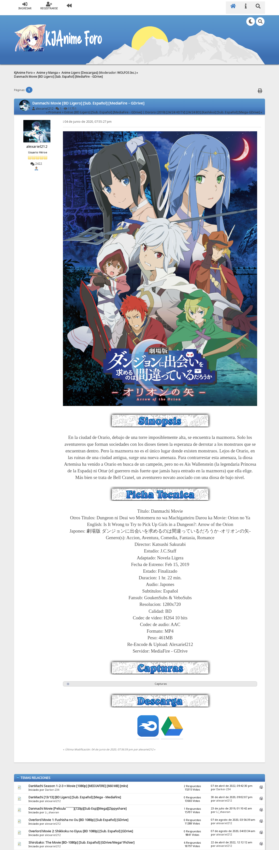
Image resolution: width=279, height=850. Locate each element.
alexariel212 (44, 105)
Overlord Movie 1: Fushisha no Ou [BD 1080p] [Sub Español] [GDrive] (78, 817)
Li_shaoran (52, 809)
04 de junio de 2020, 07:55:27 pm (87, 118)
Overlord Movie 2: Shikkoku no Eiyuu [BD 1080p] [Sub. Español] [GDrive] (81, 828)
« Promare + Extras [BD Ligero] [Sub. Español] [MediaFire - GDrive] (94, 109)
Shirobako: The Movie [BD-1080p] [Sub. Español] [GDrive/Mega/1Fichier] (81, 839)
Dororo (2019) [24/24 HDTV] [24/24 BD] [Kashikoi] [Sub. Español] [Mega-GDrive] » (203, 109)
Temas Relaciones (33, 774)
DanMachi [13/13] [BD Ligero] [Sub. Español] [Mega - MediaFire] (75, 794)
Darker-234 (52, 786)
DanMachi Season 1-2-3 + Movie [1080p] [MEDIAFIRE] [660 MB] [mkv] (78, 783)
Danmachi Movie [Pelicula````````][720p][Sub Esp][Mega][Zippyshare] (78, 805)
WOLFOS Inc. (126, 69)
